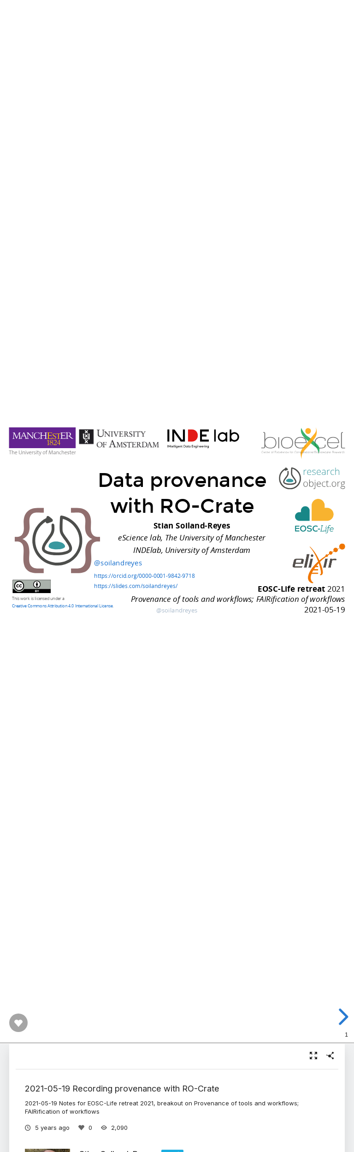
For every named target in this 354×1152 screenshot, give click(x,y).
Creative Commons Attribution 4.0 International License (62, 605)
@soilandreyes (118, 562)
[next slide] (340, 1016)
